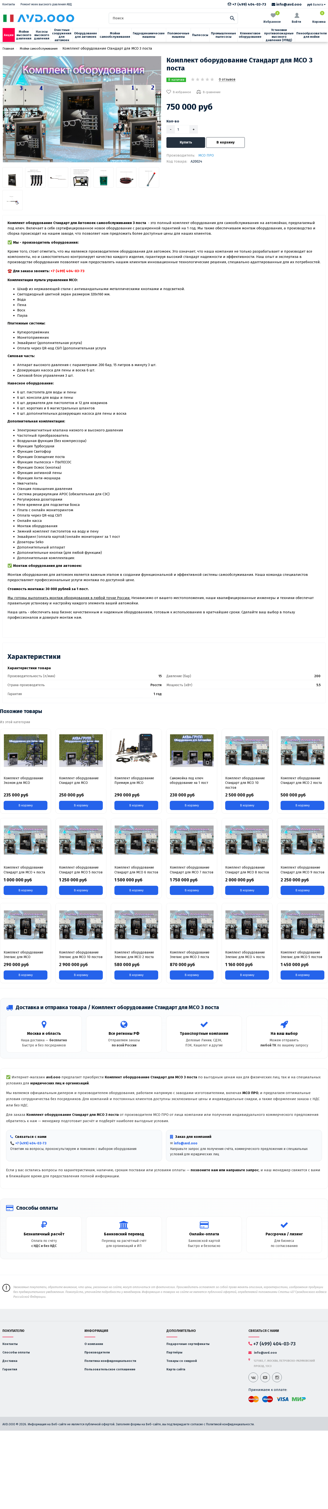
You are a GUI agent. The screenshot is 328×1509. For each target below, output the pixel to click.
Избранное (272, 17)
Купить (186, 142)
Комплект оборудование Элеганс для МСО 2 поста (134, 954)
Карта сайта (175, 1369)
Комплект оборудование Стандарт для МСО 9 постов (302, 869)
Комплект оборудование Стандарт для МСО (79, 780)
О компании (93, 1344)
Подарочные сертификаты (187, 1344)
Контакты (8, 4)
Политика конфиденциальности (110, 1361)
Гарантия (9, 1369)
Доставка (9, 1361)
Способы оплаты (16, 1352)
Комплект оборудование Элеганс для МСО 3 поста (189, 954)
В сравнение (208, 92)
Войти (296, 18)
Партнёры (174, 1352)
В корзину (225, 142)
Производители (97, 1352)
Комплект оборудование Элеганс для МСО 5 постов (301, 954)
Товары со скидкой (181, 1361)
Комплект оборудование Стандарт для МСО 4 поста (24, 869)
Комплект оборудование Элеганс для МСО (23, 954)
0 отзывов (227, 80)
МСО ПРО (206, 155)
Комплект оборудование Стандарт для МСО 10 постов (245, 783)
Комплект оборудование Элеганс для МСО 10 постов (81, 954)
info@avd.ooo (287, 4)
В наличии (176, 80)
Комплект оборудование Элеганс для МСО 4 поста (245, 954)
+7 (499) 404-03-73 (247, 4)
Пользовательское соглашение (109, 1369)
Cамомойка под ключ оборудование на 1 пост (189, 780)
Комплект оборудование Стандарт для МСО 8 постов (247, 869)
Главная (8, 48)
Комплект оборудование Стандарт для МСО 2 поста (301, 780)
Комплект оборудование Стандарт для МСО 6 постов (136, 869)
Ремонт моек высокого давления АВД (46, 4)
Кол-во (172, 121)
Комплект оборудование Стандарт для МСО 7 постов (191, 869)
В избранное (178, 92)
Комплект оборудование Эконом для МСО (23, 780)
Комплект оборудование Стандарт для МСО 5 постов (81, 869)
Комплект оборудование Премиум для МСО (134, 780)
